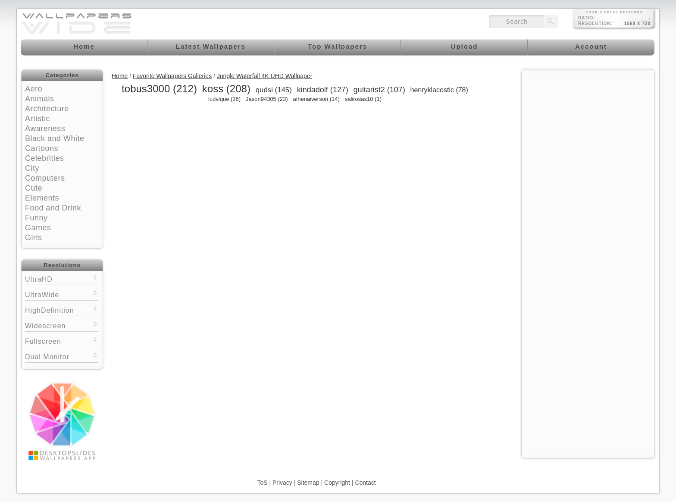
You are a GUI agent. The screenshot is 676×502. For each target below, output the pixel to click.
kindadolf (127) (322, 89)
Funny (36, 217)
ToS (262, 482)
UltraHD (61, 278)
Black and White (54, 138)
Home (120, 75)
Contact (365, 482)
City (32, 168)
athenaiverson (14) (316, 99)
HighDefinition (61, 309)
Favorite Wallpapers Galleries (172, 75)
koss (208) (226, 88)
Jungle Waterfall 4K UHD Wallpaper (265, 75)
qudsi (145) (274, 90)
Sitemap (308, 482)
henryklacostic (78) (439, 90)
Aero (33, 89)
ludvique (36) (224, 99)
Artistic (37, 118)
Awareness (45, 128)
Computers (45, 178)
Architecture (47, 108)
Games (38, 227)
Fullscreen (61, 340)
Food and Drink (53, 208)
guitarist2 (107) (379, 89)
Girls (33, 237)
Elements (42, 198)
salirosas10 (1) (363, 99)
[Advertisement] (588, 128)
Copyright (337, 482)
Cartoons (41, 148)
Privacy (282, 482)
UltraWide (61, 293)
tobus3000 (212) (159, 88)
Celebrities (44, 158)
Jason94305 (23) (267, 99)
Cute (33, 188)
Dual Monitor (61, 356)
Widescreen (61, 324)
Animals (39, 98)
